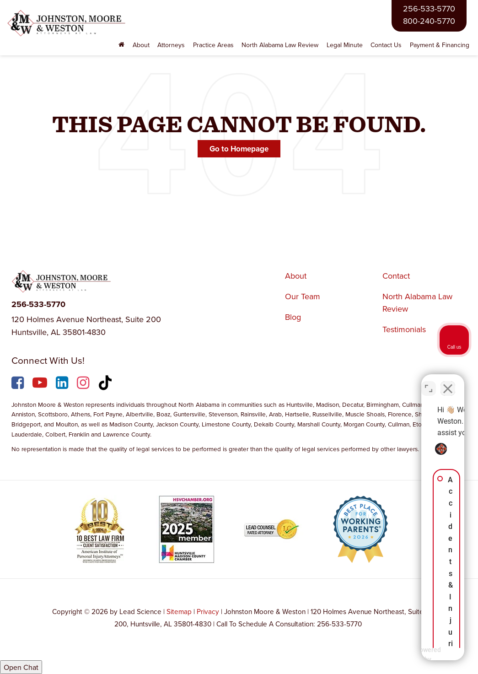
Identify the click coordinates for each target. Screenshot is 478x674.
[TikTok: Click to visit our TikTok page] (106, 384)
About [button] (141, 44)
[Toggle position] (428, 381)
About (295, 275)
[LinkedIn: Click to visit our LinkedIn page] (63, 384)
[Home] (122, 45)
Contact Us (386, 44)
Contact (396, 275)
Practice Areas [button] (213, 44)
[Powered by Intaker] (400, 655)
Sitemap (179, 611)
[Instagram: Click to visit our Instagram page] (84, 384)
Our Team (302, 296)
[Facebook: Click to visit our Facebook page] (18, 384)
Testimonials (404, 329)
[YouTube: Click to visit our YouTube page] (41, 384)
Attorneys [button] (171, 44)
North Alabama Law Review (280, 44)
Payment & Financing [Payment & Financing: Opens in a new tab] (439, 44)
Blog (293, 317)
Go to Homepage (239, 148)
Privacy (208, 611)
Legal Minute (345, 44)
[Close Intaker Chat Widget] (447, 381)
